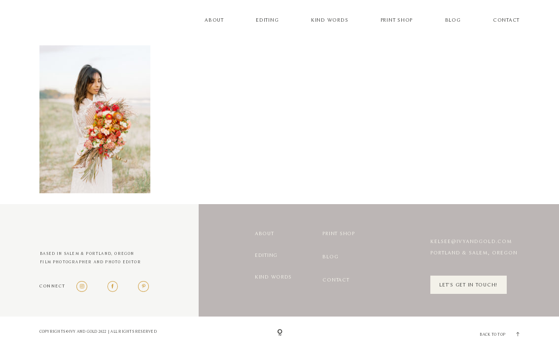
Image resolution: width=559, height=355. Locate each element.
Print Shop (397, 20)
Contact (506, 20)
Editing (267, 20)
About (214, 20)
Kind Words (329, 20)
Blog (453, 20)
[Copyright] (280, 333)
